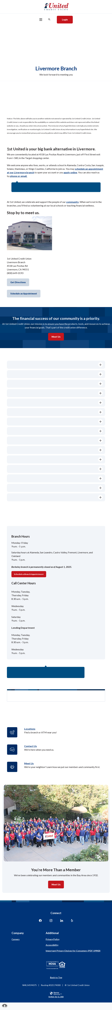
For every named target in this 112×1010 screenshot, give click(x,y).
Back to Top (56, 977)
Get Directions (18, 282)
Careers (16, 939)
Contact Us (30, 746)
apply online (70, 172)
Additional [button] (52, 933)
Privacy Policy (52, 939)
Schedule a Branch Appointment (29, 574)
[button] (56, 365)
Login (67, 19)
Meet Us (56, 336)
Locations (29, 728)
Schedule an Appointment (23, 293)
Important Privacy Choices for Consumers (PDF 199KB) (73, 950)
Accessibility (52, 945)
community (72, 201)
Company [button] (18, 933)
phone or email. (18, 176)
